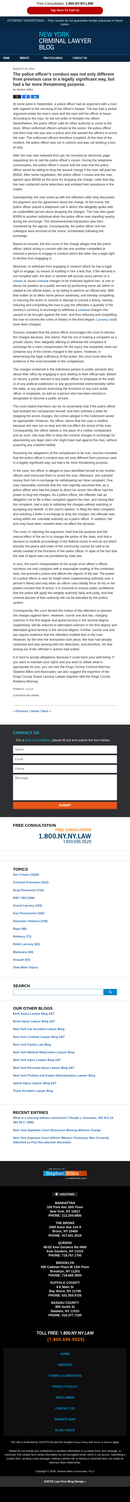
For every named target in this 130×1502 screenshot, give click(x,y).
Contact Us (92, 58)
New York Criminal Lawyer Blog (65, 41)
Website (32, 58)
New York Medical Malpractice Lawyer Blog (46, 1058)
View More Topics (26, 971)
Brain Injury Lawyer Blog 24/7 (35, 1026)
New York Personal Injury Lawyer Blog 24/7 (46, 1074)
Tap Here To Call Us (65, 10)
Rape (20, 931)
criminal (44, 281)
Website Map (65, 1433)
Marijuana (24, 955)
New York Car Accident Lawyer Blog (40, 1034)
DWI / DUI (24, 899)
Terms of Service (103, 1457)
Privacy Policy (64, 1398)
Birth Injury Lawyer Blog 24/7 (35, 1018)
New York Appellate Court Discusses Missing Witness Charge (60, 1138)
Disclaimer (65, 1410)
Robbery (23, 939)
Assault (29, 688)
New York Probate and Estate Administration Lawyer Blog (57, 1082)
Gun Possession (30, 915)
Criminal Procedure (32, 883)
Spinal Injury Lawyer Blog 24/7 (36, 1090)
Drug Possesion (29, 891)
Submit (65, 805)
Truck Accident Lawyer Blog (34, 1098)
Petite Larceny (27, 947)
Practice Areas (61, 58)
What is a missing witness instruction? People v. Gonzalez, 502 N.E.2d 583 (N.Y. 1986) (61, 1128)
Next (48, 711)
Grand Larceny (28, 907)
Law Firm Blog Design (63, 1496)
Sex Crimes (27, 875)
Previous (21, 711)
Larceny (103, 319)
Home (10, 58)
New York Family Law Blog (33, 1050)
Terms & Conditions (65, 1386)
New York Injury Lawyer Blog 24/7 (38, 1066)
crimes (18, 281)
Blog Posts (64, 1444)
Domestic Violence (31, 923)
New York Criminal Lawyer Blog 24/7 (40, 1042)
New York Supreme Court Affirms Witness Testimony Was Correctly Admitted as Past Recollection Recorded (64, 1149)
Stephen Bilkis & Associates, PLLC (76, 1485)
